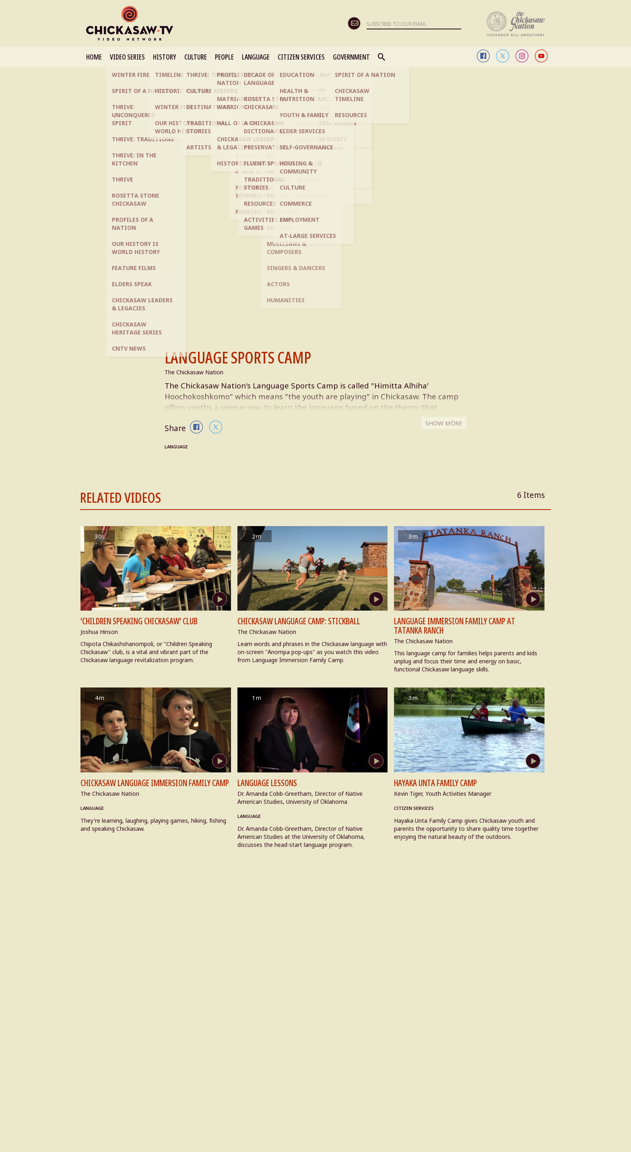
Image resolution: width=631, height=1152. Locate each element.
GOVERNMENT (351, 57)
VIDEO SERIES (127, 57)
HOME (94, 57)
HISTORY (164, 57)
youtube (541, 56)
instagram (522, 56)
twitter (502, 56)
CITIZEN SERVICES (301, 57)
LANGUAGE (256, 57)
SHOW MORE (442, 427)
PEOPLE (224, 57)
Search (382, 57)
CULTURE (195, 57)
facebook (483, 56)
